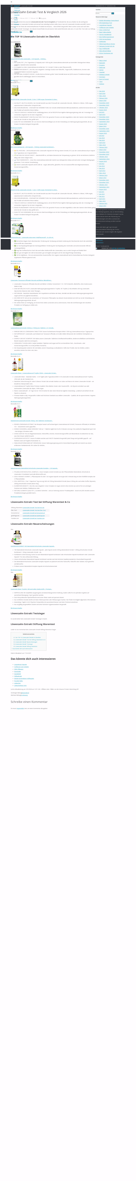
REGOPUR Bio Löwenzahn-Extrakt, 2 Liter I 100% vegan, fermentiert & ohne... (34, 99)
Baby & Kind (103, 60)
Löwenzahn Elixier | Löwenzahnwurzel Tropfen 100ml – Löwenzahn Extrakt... (34, 373)
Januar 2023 (102, 149)
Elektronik (102, 67)
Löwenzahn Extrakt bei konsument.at (34, 513)
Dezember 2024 (104, 117)
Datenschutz (99, 242)
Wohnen (101, 84)
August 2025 (103, 110)
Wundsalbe (17, 671)
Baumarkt (102, 63)
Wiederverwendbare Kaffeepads (24, 678)
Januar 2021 (102, 206)
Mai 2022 (102, 168)
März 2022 (102, 173)
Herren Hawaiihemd (105, 34)
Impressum (99, 240)
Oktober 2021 (103, 185)
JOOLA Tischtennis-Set (106, 53)
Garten (101, 70)
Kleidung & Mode (104, 74)
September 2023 (104, 131)
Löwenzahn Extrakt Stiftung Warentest (25, 646)
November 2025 (104, 105)
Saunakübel (17, 674)
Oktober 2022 (103, 157)
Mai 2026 (102, 91)
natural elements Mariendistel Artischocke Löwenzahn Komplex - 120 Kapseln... (34, 468)
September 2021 (104, 187)
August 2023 (103, 133)
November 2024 (104, 119)
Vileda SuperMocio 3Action (107, 44)
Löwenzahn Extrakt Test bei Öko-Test (34, 510)
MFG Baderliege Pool (105, 23)
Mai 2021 (102, 196)
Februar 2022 (103, 175)
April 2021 (102, 199)
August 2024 (103, 124)
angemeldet (20, 708)
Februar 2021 (103, 203)
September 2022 (104, 159)
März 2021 (102, 201)
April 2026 (102, 93)
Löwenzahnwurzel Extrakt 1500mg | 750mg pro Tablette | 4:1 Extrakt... (32, 328)
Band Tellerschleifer (105, 32)
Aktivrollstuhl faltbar (105, 51)
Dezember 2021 (104, 180)
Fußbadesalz (18, 676)
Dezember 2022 (104, 152)
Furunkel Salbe (18, 681)
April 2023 (102, 142)
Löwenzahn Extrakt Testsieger (23, 644)
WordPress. (121, 248)
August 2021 (103, 189)
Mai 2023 (102, 140)
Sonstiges (102, 77)
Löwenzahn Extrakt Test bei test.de (33, 507)
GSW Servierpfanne (105, 39)
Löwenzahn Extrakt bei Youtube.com (33, 518)
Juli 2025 (101, 112)
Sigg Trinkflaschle (104, 48)
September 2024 (104, 121)
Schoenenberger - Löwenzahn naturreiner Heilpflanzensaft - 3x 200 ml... (32, 237)
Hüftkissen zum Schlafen (21, 667)
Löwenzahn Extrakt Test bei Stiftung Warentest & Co (29, 640)
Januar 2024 (102, 126)
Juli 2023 (101, 135)
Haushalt (102, 72)
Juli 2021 (101, 192)
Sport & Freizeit (104, 79)
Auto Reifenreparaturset (106, 37)
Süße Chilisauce (18, 669)
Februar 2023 (103, 147)
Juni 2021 (102, 194)
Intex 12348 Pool (104, 30)
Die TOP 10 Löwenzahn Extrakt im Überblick (27, 637)
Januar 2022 (102, 178)
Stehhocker (102, 41)
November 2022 (104, 154)
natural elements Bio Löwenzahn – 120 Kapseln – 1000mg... (28, 59)
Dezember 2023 (104, 128)
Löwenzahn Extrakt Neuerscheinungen (25, 642)
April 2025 (102, 114)
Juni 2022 (102, 166)
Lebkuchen (17, 683)
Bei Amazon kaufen (16, 128)
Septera (114, 248)
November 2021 (104, 182)
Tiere (100, 81)
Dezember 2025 (104, 103)
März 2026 (102, 96)
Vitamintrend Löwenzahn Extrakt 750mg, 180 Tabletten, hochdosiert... (32, 421)
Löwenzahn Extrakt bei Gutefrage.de (34, 515)
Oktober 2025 (103, 107)
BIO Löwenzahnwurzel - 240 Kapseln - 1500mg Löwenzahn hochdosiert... (32, 147)
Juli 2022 (101, 164)
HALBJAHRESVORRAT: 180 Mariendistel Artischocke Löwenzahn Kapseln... (33, 546)
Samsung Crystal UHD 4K (106, 46)
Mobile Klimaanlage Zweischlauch (109, 20)
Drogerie (43, 18)
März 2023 (102, 145)
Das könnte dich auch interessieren (22, 648)
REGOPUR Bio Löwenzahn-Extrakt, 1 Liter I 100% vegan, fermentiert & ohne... (34, 190)
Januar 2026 (102, 100)
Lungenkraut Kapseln (20, 664)
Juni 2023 (102, 138)
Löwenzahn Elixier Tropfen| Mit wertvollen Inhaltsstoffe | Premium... (31, 589)
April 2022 (102, 171)
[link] (15, 27)
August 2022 (103, 161)
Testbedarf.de (16, 32)
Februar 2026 (103, 98)
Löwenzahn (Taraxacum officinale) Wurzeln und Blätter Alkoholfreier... (31, 280)
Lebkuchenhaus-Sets (20, 685)
